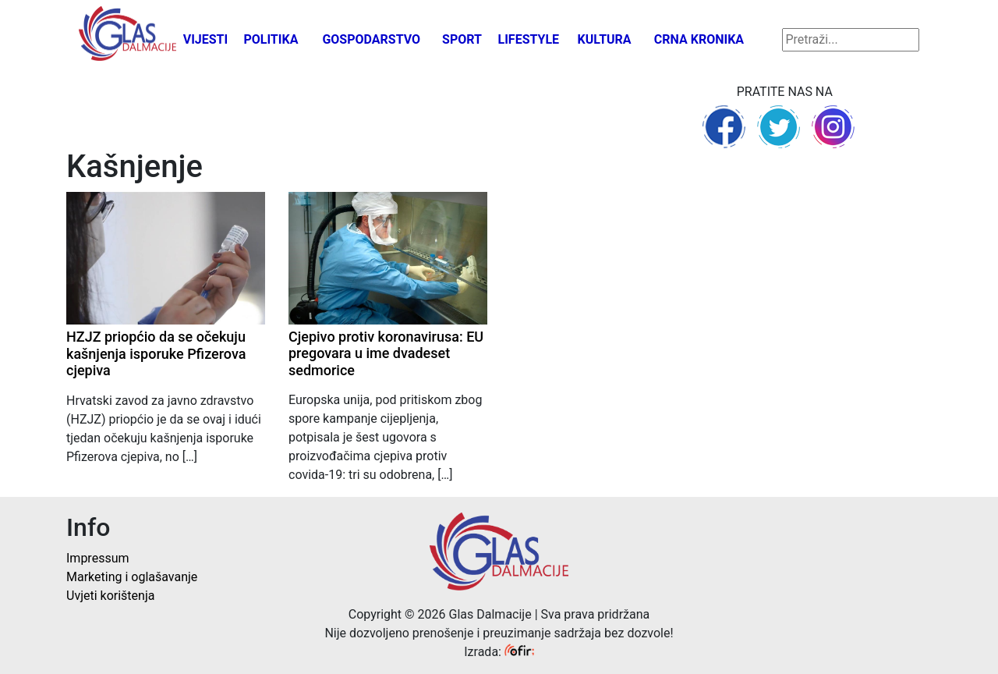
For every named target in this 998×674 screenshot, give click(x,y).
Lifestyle (529, 39)
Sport (462, 39)
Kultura (605, 39)
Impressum (97, 558)
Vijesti (205, 39)
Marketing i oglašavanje (131, 576)
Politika (270, 39)
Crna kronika (699, 39)
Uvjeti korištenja (110, 595)
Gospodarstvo (371, 39)
